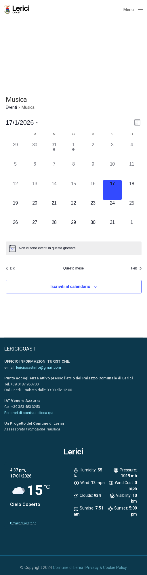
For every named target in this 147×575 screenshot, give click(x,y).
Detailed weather (23, 523)
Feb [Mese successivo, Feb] (136, 268)
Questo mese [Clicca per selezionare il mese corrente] (73, 268)
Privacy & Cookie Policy (106, 567)
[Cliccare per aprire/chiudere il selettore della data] (22, 122)
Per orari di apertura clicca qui (28, 413)
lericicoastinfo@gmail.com (38, 367)
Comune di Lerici (68, 567)
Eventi (11, 107)
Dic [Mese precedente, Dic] (10, 268)
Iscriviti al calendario (70, 286)
